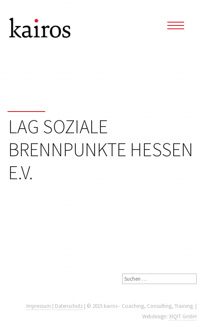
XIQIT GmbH (183, 316)
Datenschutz (69, 306)
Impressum (38, 306)
